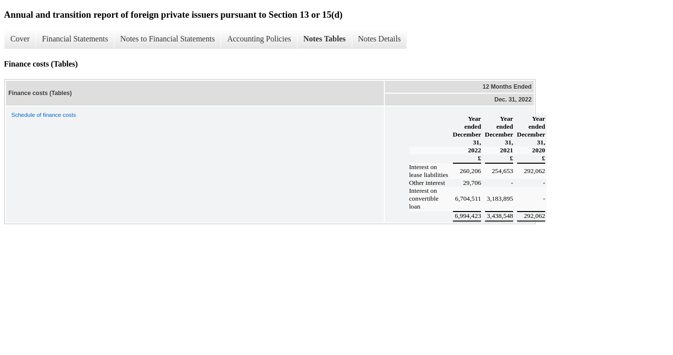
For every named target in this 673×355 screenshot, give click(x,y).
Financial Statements (75, 39)
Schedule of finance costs (43, 115)
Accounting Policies (259, 39)
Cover (20, 39)
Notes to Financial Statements (167, 39)
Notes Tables (324, 39)
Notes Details (379, 39)
